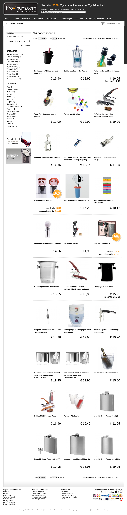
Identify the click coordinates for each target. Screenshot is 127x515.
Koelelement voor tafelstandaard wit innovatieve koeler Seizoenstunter (76, 375)
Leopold (9, 102)
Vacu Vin (10, 109)
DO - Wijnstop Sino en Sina (44, 200)
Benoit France (12, 111)
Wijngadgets (11, 69)
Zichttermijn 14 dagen (39, 493)
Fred (8, 87)
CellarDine (10, 126)
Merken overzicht (9, 504)
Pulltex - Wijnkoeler (71, 416)
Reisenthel (10, 104)
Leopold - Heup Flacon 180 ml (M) (47, 459)
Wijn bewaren (12, 66)
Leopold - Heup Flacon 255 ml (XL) (107, 459)
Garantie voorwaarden (39, 497)
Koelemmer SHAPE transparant (106, 373)
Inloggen (44, 9)
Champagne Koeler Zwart (103, 287)
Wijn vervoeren (12, 79)
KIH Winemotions (13, 107)
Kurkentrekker (12, 62)
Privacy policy (7, 501)
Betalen (5, 493)
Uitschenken (11, 64)
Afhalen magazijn (38, 492)
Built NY (10, 97)
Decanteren (11, 59)
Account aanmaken (38, 495)
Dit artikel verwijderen (29, 41)
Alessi (9, 124)
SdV (8, 121)
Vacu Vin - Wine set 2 (102, 243)
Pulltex (9, 92)
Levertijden (7, 495)
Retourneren (7, 499)
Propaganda (11, 116)
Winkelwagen (64, 9)
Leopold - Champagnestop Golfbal (47, 243)
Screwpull (10, 114)
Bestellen (6, 492)
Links (63, 499)
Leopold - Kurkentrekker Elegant (47, 157)
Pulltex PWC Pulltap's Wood (45, 416)
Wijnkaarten (11, 71)
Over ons (81, 9)
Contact (73, 9)
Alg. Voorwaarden (9, 502)
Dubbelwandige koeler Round (75, 71)
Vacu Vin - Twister (71, 243)
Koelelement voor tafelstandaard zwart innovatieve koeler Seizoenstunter (47, 375)
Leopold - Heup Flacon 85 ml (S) (106, 416)
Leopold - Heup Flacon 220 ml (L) (77, 459)
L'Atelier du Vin (12, 89)
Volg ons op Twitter (67, 495)
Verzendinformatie (9, 497)
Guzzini (9, 119)
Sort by (35, 38)
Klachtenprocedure (38, 499)
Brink (8, 99)
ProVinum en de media (69, 497)
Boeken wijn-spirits (13, 54)
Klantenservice (54, 9)
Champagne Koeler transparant (46, 287)
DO (8, 94)
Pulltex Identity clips (72, 114)
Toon (50, 38)
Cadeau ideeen (12, 57)
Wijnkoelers (11, 74)
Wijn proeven (11, 76)
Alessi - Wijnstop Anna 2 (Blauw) (76, 200)
